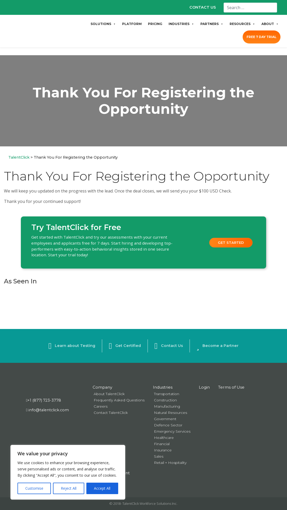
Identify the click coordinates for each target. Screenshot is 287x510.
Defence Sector (168, 425)
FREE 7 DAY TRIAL (262, 37)
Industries (162, 387)
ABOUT (270, 23)
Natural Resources (170, 413)
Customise (34, 488)
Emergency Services (172, 431)
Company (102, 387)
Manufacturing (167, 406)
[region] (67, 472)
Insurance (163, 450)
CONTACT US (202, 7)
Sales (158, 456)
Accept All (102, 488)
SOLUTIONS (103, 23)
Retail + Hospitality (170, 463)
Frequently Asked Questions (119, 400)
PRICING (155, 24)
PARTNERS (211, 23)
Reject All (68, 488)
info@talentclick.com (47, 410)
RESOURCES (242, 23)
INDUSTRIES (181, 23)
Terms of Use (231, 387)
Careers (100, 406)
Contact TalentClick (111, 413)
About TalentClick (109, 394)
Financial (162, 444)
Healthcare (164, 438)
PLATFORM (132, 24)
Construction (165, 400)
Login (204, 387)
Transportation (166, 394)
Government (165, 419)
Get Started (231, 242)
